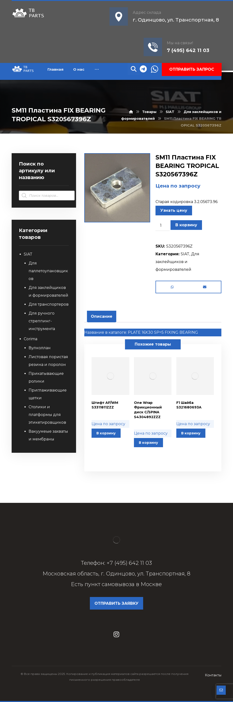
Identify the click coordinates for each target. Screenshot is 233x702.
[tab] (101, 316)
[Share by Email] (204, 287)
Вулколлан (40, 348)
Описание (101, 316)
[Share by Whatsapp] (172, 287)
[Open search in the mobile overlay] (47, 195)
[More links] (97, 69)
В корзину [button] (106, 433)
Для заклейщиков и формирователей (177, 262)
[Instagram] (116, 634)
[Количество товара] (162, 225)
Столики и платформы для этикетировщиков (47, 415)
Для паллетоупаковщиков (48, 271)
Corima (30, 339)
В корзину (186, 225)
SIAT (185, 254)
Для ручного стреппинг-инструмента (42, 321)
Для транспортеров (49, 304)
